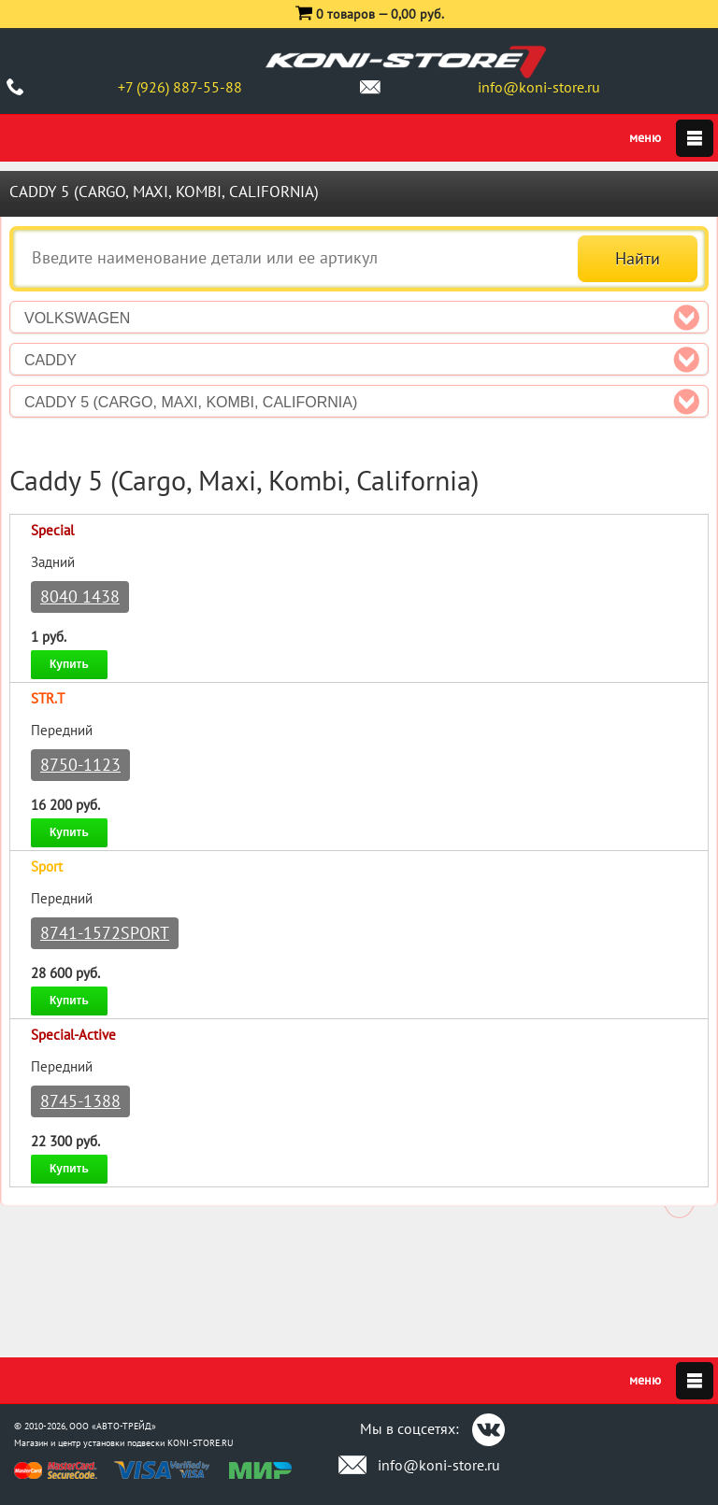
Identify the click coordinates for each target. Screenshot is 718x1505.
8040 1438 (80, 596)
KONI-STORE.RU (200, 1443)
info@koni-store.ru (539, 87)
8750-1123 (80, 764)
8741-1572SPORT (104, 933)
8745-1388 (80, 1101)
